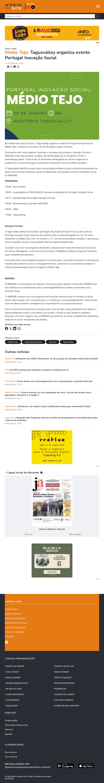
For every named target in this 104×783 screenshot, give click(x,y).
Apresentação (11, 609)
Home (7, 48)
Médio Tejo (13, 342)
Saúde (14, 48)
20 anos (52, 342)
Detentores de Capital (15, 618)
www (28, 534)
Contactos (9, 636)
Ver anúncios (11, 752)
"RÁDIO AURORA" (13, 677)
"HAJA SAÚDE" (11, 705)
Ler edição (75, 534)
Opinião (8, 734)
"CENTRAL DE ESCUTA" (64, 666)
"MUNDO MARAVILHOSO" (17, 683)
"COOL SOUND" (12, 672)
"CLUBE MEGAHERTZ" (15, 694)
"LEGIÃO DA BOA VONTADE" (66, 705)
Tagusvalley (68, 342)
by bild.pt (9, 778)
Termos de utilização (14, 632)
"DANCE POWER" (61, 672)
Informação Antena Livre (16, 725)
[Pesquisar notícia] (50, 16)
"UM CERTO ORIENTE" (64, 700)
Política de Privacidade (15, 627)
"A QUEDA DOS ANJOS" (64, 694)
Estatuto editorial (13, 613)
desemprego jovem (33, 342)
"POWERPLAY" (60, 688)
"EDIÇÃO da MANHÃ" (15, 666)
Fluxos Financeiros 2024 (16, 623)
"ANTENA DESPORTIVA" (64, 683)
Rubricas (9, 729)
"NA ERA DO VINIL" (13, 688)
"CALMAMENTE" (12, 700)
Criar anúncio (11, 756)
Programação (11, 720)
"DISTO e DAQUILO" (63, 677)
